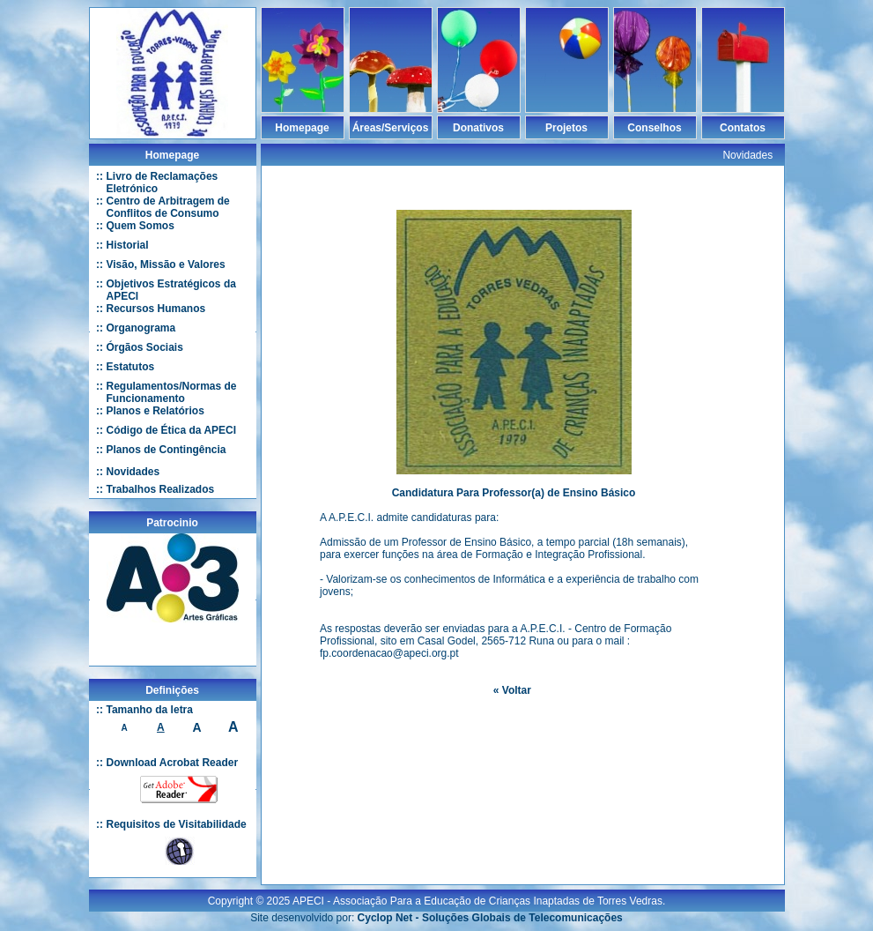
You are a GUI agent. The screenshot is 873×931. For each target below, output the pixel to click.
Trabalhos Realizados (161, 489)
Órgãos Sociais (145, 347)
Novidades (133, 472)
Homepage (302, 128)
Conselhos (654, 128)
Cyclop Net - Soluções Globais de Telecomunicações (490, 911)
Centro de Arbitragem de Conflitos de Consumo (168, 207)
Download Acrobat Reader (173, 762)
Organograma (141, 328)
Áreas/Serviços (390, 128)
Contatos (743, 128)
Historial (128, 245)
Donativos (478, 128)
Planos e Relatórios (155, 411)
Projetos (566, 128)
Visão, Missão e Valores (166, 264)
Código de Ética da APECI (172, 430)
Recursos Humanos (156, 308)
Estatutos (131, 367)
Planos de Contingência (166, 449)
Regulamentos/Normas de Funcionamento (172, 392)
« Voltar (512, 690)
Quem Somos (140, 226)
